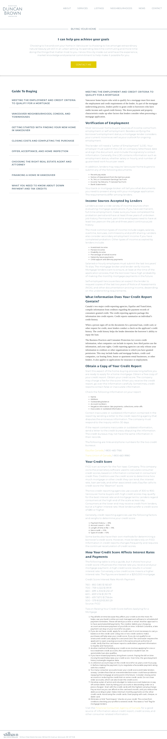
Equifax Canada (94, 450)
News (142, 8)
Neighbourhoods (121, 8)
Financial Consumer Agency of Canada (118, 708)
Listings (99, 8)
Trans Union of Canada (98, 455)
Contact (157, 8)
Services (82, 8)
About (67, 8)
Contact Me (83, 64)
